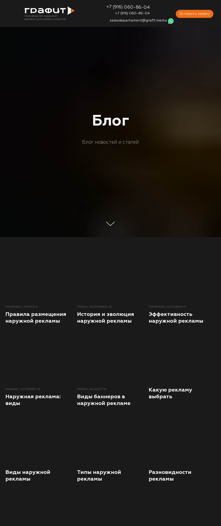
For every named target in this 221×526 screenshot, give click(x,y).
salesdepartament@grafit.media (138, 20)
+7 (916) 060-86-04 (132, 13)
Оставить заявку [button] (194, 14)
